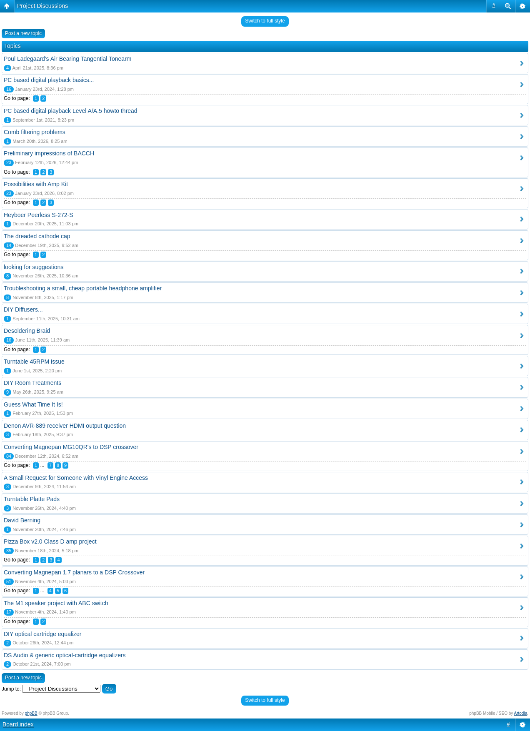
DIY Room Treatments (32, 382)
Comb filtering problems (34, 132)
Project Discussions (42, 5)
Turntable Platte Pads (32, 499)
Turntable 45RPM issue (34, 361)
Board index (18, 724)
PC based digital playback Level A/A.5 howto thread (71, 110)
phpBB (31, 713)
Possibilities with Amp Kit (36, 184)
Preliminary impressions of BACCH (49, 153)
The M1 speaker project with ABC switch (56, 603)
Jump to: (11, 689)
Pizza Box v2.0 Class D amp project (50, 541)
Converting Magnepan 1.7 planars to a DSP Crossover (74, 572)
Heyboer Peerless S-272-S (38, 215)
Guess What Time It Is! (33, 404)
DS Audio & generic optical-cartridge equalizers (65, 655)
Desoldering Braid (27, 330)
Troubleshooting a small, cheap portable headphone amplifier (83, 288)
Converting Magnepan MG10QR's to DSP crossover (71, 447)
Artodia (521, 713)
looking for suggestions (33, 267)
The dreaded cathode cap (37, 236)
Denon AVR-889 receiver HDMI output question (65, 425)
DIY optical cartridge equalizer (43, 634)
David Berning (22, 520)
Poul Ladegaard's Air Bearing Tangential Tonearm (67, 58)
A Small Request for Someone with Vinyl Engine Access (76, 477)
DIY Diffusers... (23, 309)
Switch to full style (265, 21)
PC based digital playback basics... (49, 80)
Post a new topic (23, 33)
